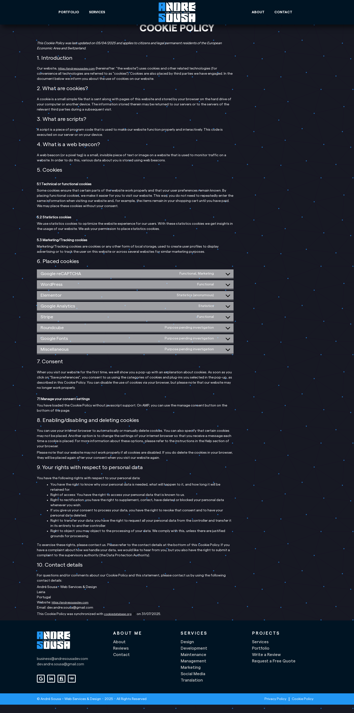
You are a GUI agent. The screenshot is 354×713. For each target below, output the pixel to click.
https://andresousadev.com (76, 76)
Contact (283, 12)
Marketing (191, 676)
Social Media (193, 682)
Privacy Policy (275, 707)
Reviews (121, 657)
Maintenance (193, 663)
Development (194, 657)
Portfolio (69, 12)
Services (97, 12)
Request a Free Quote (273, 669)
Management (193, 669)
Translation (192, 688)
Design (187, 650)
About (258, 12)
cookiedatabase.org (118, 622)
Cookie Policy (302, 707)
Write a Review (266, 663)
